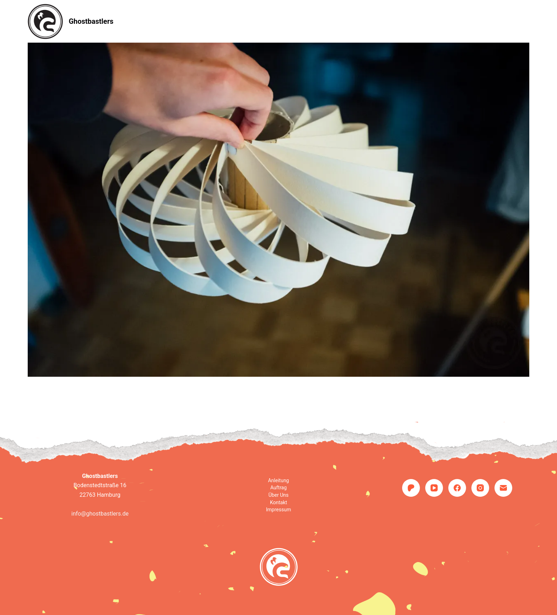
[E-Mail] (503, 488)
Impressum (278, 509)
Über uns (302, 21)
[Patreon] (411, 488)
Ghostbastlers (91, 21)
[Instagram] (480, 488)
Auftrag (257, 21)
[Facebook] (457, 488)
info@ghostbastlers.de (100, 513)
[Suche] (526, 21)
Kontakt (346, 21)
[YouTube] (434, 488)
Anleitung (213, 21)
